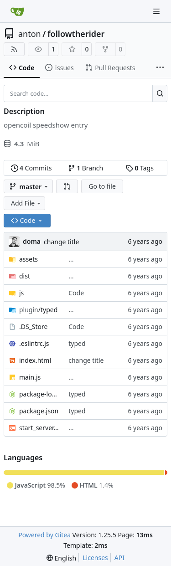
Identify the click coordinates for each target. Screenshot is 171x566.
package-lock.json (39, 394)
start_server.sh (39, 427)
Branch (86, 168)
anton (29, 33)
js (21, 292)
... (70, 259)
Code (76, 292)
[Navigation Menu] (157, 11)
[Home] (17, 11)
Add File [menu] (26, 203)
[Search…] (159, 93)
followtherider (76, 33)
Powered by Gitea (44, 534)
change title (61, 241)
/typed (38, 309)
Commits (31, 168)
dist (24, 276)
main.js (30, 377)
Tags (140, 168)
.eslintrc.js (34, 343)
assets (28, 259)
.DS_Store (33, 326)
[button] (67, 186)
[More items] (160, 68)
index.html (35, 360)
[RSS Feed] (14, 49)
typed (76, 343)
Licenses (95, 557)
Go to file (101, 186)
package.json (38, 410)
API (119, 557)
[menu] (61, 558)
